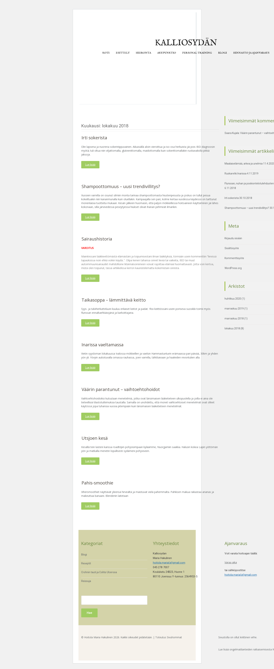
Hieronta (143, 52)
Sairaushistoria (97, 239)
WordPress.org (233, 268)
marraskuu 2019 (234, 308)
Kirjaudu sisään (233, 238)
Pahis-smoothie (97, 483)
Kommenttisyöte (234, 258)
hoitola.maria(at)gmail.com (169, 562)
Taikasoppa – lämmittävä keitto (114, 300)
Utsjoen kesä (95, 438)
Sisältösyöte (232, 248)
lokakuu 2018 (232, 328)
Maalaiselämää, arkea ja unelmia (244, 163)
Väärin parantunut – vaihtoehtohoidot (121, 389)
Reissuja (86, 581)
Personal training (197, 52)
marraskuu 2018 (234, 318)
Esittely (123, 52)
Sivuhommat (174, 637)
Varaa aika (231, 562)
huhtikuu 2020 (233, 298)
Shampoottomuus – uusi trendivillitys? (121, 186)
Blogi (222, 52)
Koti (106, 52)
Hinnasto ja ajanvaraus (251, 52)
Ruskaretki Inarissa (235, 173)
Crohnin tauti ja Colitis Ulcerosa (99, 572)
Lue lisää (90, 164)
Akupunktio (166, 52)
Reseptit (86, 563)
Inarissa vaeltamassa (102, 344)
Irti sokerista (94, 137)
